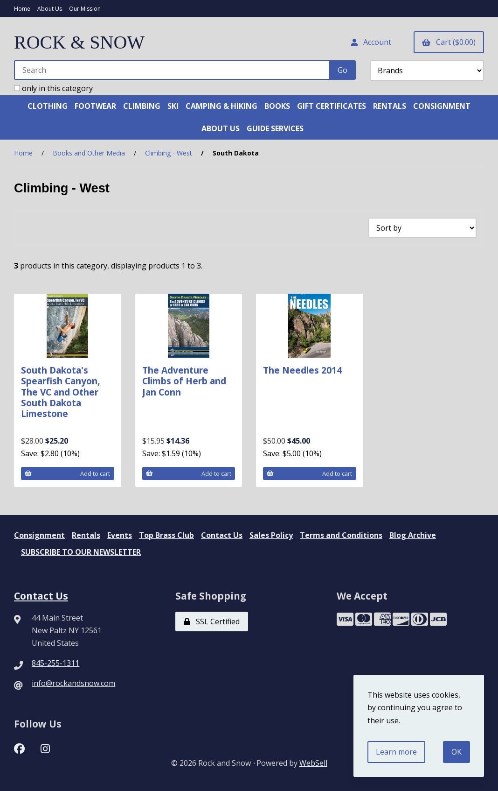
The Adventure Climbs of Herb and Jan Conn (184, 381)
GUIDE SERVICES (275, 128)
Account (371, 42)
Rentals (86, 535)
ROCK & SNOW (79, 42)
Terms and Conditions (341, 535)
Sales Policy (271, 535)
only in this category (53, 88)
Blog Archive (412, 535)
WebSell (313, 763)
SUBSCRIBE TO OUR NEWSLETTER (81, 552)
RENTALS (389, 106)
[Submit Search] (342, 70)
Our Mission (85, 9)
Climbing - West (168, 152)
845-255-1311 (55, 663)
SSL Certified (212, 621)
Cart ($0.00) (449, 42)
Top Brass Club (166, 535)
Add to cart (67, 473)
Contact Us (221, 535)
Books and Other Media (89, 152)
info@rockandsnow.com (73, 683)
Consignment (39, 535)
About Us (49, 9)
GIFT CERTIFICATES (331, 106)
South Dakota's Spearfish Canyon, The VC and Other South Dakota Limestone (60, 391)
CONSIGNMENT (441, 106)
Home (22, 9)
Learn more (396, 752)
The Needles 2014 (302, 370)
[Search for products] (172, 70)
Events (119, 535)
